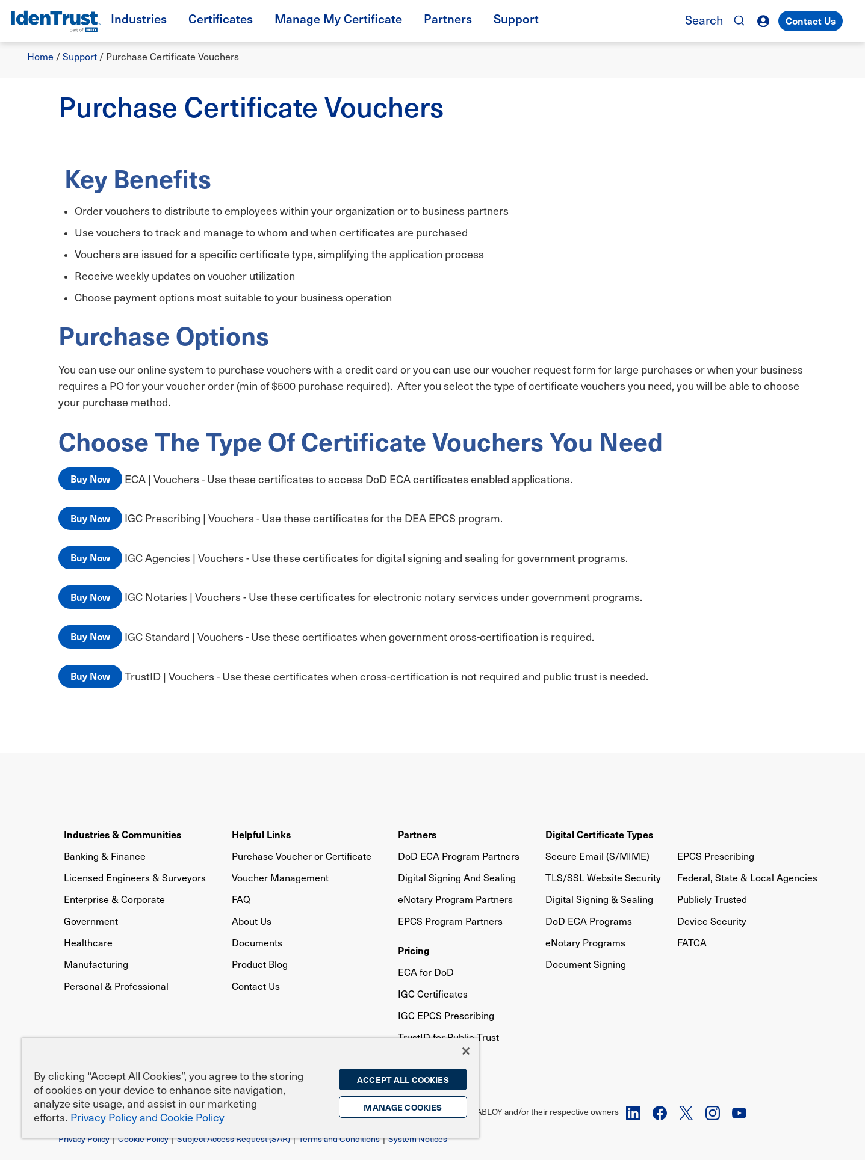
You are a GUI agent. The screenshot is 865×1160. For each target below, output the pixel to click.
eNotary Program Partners (455, 899)
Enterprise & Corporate (114, 899)
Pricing (413, 950)
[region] (250, 1088)
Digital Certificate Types (599, 834)
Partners (417, 834)
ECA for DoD (426, 972)
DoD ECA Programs (588, 921)
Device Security (711, 921)
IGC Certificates (433, 993)
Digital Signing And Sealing (457, 877)
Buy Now (90, 478)
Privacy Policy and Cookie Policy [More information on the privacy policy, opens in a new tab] (147, 1117)
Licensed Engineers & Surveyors (135, 877)
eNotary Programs (585, 942)
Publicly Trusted (712, 899)
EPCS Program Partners (450, 921)
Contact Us (811, 20)
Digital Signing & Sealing (599, 899)
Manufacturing (96, 964)
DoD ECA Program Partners (458, 856)
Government (91, 921)
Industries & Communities (122, 834)
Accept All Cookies (403, 1079)
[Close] (466, 1051)
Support (80, 56)
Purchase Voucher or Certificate (301, 856)
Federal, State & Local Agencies (747, 877)
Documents (257, 942)
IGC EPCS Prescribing (446, 1015)
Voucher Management (280, 877)
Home (40, 56)
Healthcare (88, 942)
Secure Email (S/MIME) (597, 856)
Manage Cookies (403, 1107)
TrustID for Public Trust (448, 1037)
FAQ (241, 899)
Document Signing (585, 964)
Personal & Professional (116, 986)
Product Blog (260, 964)
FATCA (692, 942)
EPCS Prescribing (715, 856)
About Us (251, 921)
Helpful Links (261, 834)
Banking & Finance (105, 856)
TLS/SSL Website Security (603, 877)
